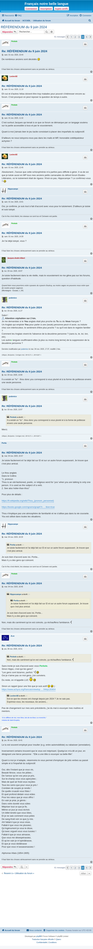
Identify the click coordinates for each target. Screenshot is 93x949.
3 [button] (79, 36)
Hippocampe (13, 189)
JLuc (13, 636)
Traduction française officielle (43, 939)
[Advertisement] (46, 902)
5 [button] (86, 36)
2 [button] (75, 36)
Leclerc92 (13, 76)
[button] (67, 37)
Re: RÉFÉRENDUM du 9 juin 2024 (24, 51)
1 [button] (71, 36)
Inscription (46, 8)
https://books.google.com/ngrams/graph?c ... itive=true (28, 507)
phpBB (38, 936)
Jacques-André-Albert (16, 258)
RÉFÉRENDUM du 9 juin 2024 (24, 27)
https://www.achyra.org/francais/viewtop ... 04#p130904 (29, 689)
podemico (13, 298)
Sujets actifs (61, 8)
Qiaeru (58, 939)
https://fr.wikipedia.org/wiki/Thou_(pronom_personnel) (28, 500)
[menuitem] (18, 15)
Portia (4, 443)
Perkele (14, 41)
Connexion (31, 8)
